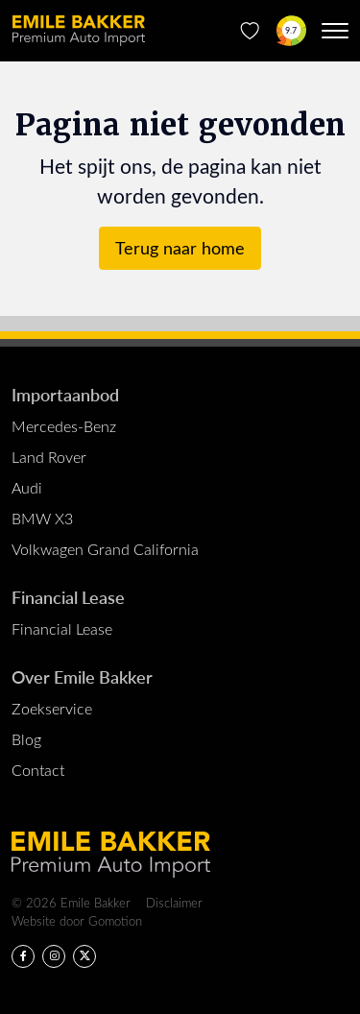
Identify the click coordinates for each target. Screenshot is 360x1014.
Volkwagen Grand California (105, 549)
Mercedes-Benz (64, 426)
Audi (27, 487)
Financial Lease (68, 597)
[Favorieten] (250, 30)
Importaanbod (65, 394)
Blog (26, 739)
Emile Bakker (79, 30)
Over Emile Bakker (82, 676)
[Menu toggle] (335, 30)
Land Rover (49, 457)
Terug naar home (180, 247)
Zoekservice (52, 708)
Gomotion (115, 920)
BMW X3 (42, 518)
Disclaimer (174, 902)
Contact (38, 770)
